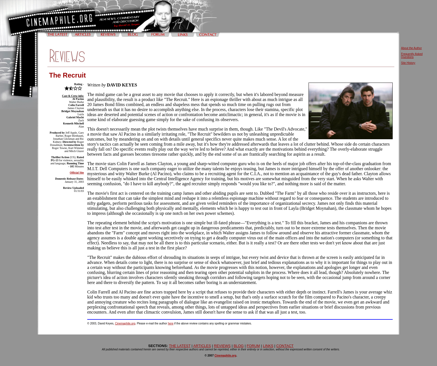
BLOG (239, 346)
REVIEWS (222, 346)
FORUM (253, 346)
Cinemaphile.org (125, 323)
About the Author (411, 48)
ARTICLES (202, 346)
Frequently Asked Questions (412, 55)
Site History (408, 62)
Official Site (77, 172)
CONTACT (284, 346)
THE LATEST (180, 346)
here (170, 323)
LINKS (268, 346)
